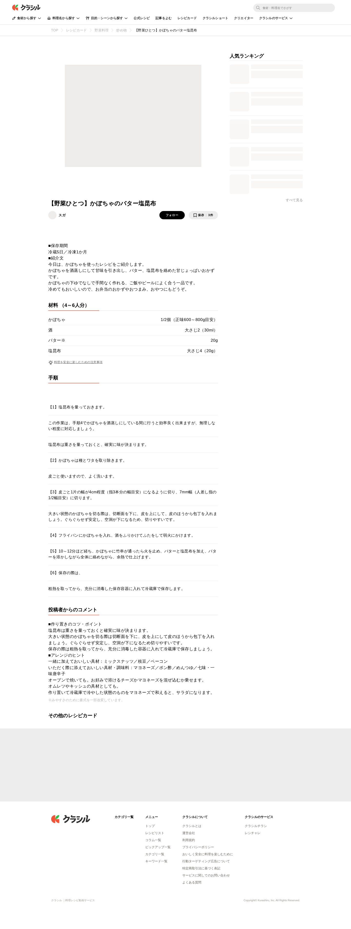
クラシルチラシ (256, 826)
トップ (150, 826)
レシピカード (187, 18)
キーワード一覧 (156, 861)
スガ (62, 215)
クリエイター (243, 18)
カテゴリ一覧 (154, 854)
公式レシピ (142, 18)
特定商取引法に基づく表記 (201, 868)
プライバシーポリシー (198, 847)
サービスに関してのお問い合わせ (206, 875)
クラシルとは (191, 826)
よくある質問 (191, 882)
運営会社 (188, 833)
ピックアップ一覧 (158, 847)
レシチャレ (253, 833)
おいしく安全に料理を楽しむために (207, 854)
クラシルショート (215, 18)
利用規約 (188, 840)
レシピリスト (154, 833)
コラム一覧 (153, 840)
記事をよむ (164, 18)
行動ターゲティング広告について (206, 861)
